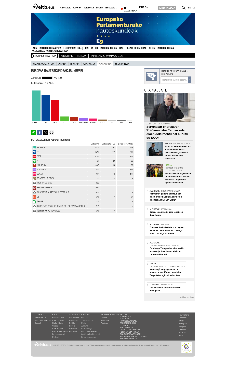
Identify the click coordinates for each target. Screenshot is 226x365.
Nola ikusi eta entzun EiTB (133, 336)
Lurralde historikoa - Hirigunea (174, 72)
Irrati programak (58, 334)
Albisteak (65, 7)
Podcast (55, 337)
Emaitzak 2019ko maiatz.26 (107, 56)
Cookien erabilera (105, 345)
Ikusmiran (73, 329)
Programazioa (40, 317)
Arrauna (84, 326)
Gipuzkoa (89, 64)
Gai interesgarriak (130, 330)
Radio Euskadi (58, 320)
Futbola (84, 317)
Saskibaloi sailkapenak (90, 334)
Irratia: (56, 315)
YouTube (182, 333)
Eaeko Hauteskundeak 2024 (46, 48)
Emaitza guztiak (44, 64)
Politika (72, 323)
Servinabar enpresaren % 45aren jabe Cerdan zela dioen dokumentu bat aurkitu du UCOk (167, 132)
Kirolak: (85, 315)
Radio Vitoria (57, 323)
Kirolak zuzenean (88, 337)
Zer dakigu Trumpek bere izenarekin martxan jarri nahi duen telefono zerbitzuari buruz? (167, 251)
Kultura (72, 326)
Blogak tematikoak (130, 334)
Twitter (181, 321)
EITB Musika (57, 329)
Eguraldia (73, 331)
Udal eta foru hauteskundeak (100, 48)
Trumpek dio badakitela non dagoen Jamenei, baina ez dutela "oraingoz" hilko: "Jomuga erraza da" (167, 230)
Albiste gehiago (187, 297)
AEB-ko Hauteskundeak (161, 48)
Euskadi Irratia (58, 317)
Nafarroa (105, 64)
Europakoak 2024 (72, 48)
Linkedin (182, 330)
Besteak (110, 7)
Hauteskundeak (128, 321)
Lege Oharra (90, 345)
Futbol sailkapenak (89, 331)
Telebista (89, 7)
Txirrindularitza (87, 320)
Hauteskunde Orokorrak (133, 48)
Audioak (104, 323)
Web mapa (164, 345)
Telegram (183, 327)
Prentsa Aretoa (128, 338)
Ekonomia (73, 320)
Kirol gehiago (86, 329)
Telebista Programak (43, 320)
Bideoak (81, 56)
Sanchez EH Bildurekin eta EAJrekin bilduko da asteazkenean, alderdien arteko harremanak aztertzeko (178, 152)
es (194, 8)
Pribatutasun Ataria (75, 345)
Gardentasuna (141, 345)
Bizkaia (74, 64)
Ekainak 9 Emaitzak (44, 56)
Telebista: (40, 315)
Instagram (183, 324)
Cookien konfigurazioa (124, 345)
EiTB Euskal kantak (60, 331)
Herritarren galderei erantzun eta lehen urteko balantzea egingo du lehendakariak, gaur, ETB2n (166, 197)
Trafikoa (124, 319)
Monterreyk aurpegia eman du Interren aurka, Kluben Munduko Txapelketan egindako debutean (165, 272)
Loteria (124, 325)
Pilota (83, 323)
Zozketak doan (128, 323)
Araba (62, 64)
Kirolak (77, 7)
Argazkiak (105, 320)
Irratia (99, 7)
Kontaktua (153, 345)
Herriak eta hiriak (129, 332)
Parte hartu (126, 328)
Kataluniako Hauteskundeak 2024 (50, 51)
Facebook (183, 318)
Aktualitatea (74, 317)
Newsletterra (184, 315)
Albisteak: (75, 315)
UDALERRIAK (122, 64)
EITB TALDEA (167, 7)
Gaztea (55, 326)
